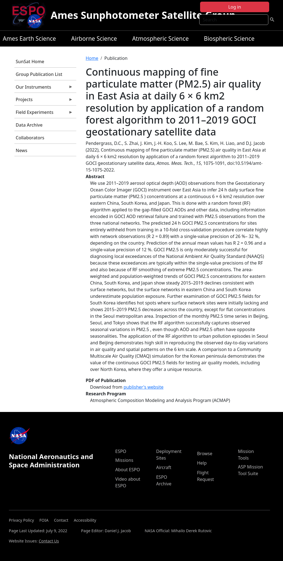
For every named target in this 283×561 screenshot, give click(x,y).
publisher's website (144, 387)
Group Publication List (39, 74)
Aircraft (163, 467)
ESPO (120, 451)
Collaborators (30, 138)
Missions (124, 460)
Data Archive (29, 125)
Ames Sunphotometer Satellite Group (143, 15)
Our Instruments (43, 88)
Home (92, 58)
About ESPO (127, 470)
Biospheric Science (229, 38)
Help (202, 463)
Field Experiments (43, 113)
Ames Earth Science (29, 38)
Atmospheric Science (160, 38)
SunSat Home (30, 61)
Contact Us (49, 541)
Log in (234, 7)
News (21, 150)
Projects (43, 100)
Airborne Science (94, 38)
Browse (204, 453)
